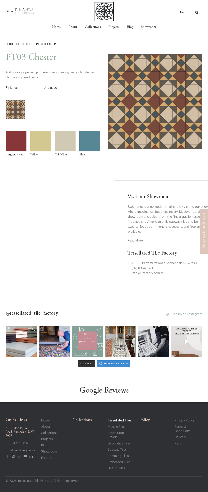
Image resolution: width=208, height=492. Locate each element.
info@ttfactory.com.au (148, 273)
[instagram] (15, 457)
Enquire (185, 12)
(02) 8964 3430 (143, 268)
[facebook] (9, 457)
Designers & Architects (204, 231)
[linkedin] (32, 457)
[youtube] (27, 457)
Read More (135, 240)
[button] (196, 12)
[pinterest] (21, 457)
